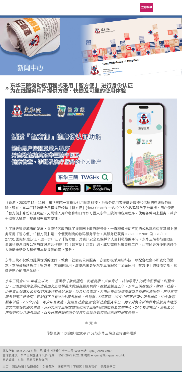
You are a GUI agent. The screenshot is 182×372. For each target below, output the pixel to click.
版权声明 (64, 366)
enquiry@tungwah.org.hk (108, 355)
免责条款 (48, 366)
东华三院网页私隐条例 (33, 360)
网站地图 (18, 366)
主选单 (174, 7)
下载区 (77, 366)
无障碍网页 (108, 366)
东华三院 (18, 9)
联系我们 (91, 366)
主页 (6, 366)
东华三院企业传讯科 (34, 355)
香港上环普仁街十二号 (58, 351)
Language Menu (161, 7)
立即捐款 (146, 7)
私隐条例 (33, 366)
